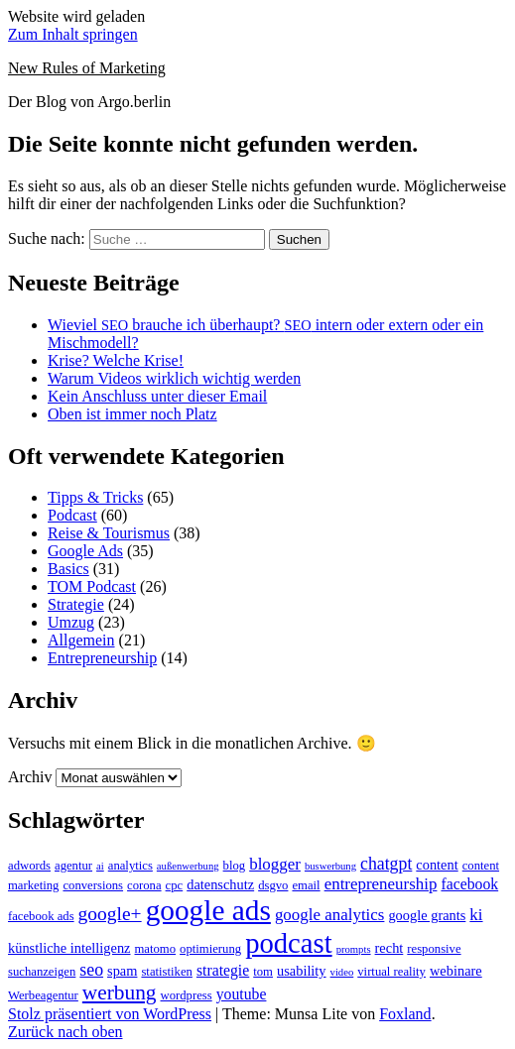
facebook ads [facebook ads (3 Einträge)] (41, 916)
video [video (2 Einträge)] (342, 972)
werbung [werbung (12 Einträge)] (119, 992)
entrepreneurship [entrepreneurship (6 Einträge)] (381, 883)
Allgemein (81, 640)
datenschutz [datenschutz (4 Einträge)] (220, 884)
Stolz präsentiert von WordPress (109, 1013)
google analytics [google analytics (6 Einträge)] (330, 914)
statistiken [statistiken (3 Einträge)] (166, 972)
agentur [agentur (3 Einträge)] (73, 866)
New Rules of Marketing (87, 67)
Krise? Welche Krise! (116, 360)
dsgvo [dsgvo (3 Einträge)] (273, 885)
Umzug (71, 622)
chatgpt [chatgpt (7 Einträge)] (386, 864)
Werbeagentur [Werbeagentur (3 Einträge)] (43, 995)
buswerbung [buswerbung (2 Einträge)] (330, 866)
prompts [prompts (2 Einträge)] (353, 949)
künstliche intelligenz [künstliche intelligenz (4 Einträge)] (69, 948)
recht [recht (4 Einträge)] (389, 948)
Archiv (30, 776)
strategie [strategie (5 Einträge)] (222, 970)
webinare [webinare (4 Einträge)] (456, 971)
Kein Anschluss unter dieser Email (157, 396)
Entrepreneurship (102, 657)
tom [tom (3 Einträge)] (263, 972)
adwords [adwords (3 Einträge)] (29, 866)
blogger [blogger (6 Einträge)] (275, 864)
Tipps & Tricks (95, 497)
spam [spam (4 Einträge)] (122, 971)
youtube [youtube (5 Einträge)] (241, 994)
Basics (68, 568)
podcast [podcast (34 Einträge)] (288, 943)
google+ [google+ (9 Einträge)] (110, 913)
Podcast (72, 515)
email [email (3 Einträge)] (306, 885)
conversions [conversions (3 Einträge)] (93, 885)
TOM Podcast (92, 586)
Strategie (76, 604)
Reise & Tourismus (109, 532)
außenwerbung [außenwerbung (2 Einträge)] (188, 866)
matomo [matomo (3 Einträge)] (156, 949)
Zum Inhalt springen (73, 34)
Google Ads (85, 550)
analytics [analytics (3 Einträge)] (130, 866)
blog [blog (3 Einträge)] (234, 866)
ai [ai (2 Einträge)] (100, 866)
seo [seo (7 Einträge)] (91, 970)
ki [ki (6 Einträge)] (475, 914)
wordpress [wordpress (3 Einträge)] (186, 995)
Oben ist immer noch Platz (132, 414)
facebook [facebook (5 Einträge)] (469, 883)
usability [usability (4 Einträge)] (301, 971)
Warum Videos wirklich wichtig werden (174, 378)
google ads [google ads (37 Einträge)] (208, 910)
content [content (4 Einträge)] (436, 865)
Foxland (405, 1013)
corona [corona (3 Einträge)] (144, 885)
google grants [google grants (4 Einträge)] (426, 915)
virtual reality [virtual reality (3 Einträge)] (391, 972)
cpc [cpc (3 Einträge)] (175, 885)
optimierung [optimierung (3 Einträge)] (210, 949)
